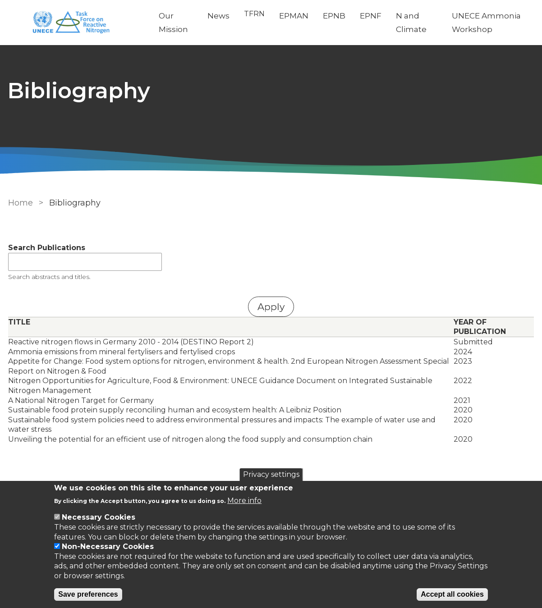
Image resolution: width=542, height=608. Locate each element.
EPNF (370, 15)
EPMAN (293, 15)
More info (244, 500)
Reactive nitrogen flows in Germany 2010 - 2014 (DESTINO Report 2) (130, 342)
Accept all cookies (452, 594)
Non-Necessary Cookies (108, 546)
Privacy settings (271, 474)
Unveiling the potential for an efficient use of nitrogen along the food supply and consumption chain (189, 439)
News (218, 15)
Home (19, 203)
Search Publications (45, 247)
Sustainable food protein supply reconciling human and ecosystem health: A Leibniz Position (173, 410)
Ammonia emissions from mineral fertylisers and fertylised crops (120, 351)
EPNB (334, 15)
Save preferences (88, 594)
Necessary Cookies (98, 517)
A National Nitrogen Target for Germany (80, 400)
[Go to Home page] (75, 23)
